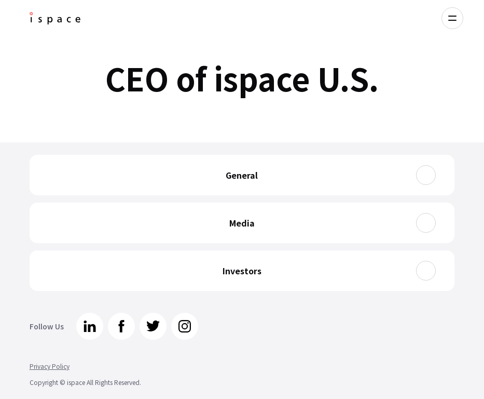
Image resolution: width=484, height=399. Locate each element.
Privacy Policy (50, 366)
